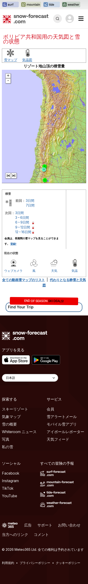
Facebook (10, 473)
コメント (41, 534)
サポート (44, 525)
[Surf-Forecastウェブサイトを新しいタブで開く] (10, 5)
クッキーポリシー (68, 563)
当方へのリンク (15, 534)
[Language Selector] (30, 378)
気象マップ (11, 416)
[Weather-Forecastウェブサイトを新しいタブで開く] (71, 5)
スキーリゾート (15, 409)
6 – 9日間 (22, 222)
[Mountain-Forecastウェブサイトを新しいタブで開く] (31, 5)
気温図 (27, 60)
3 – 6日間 (22, 217)
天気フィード (58, 439)
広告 (28, 525)
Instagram (10, 480)
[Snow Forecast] (25, 18)
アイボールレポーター (65, 431)
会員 (50, 409)
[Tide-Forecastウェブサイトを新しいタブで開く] (51, 5)
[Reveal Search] (57, 18)
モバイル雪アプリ (62, 424)
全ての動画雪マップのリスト (23, 280)
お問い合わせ (69, 525)
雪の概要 (9, 424)
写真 (5, 439)
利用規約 (8, 563)
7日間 (30, 205)
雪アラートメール (62, 416)
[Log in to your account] (69, 18)
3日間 (30, 201)
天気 (54, 271)
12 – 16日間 (23, 232)
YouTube (9, 495)
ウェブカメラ (13, 271)
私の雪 (7, 446)
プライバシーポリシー (35, 563)
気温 (75, 271)
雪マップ (10, 60)
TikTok (7, 488)
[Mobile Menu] (81, 18)
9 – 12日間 (22, 227)
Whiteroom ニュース (19, 431)
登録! (13, 243)
